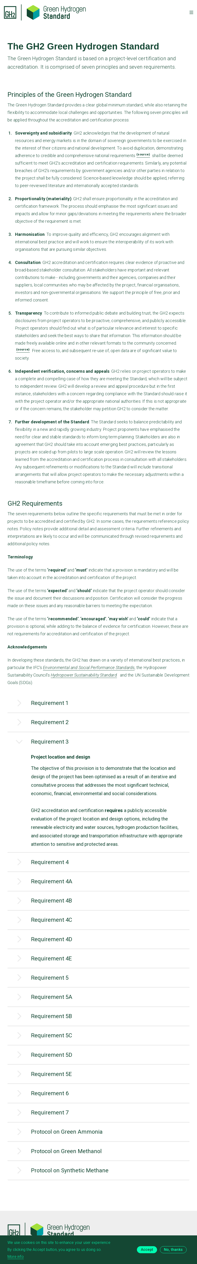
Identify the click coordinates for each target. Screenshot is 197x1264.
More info (16, 1258)
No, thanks (173, 1251)
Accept (147, 1251)
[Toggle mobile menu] (191, 12)
